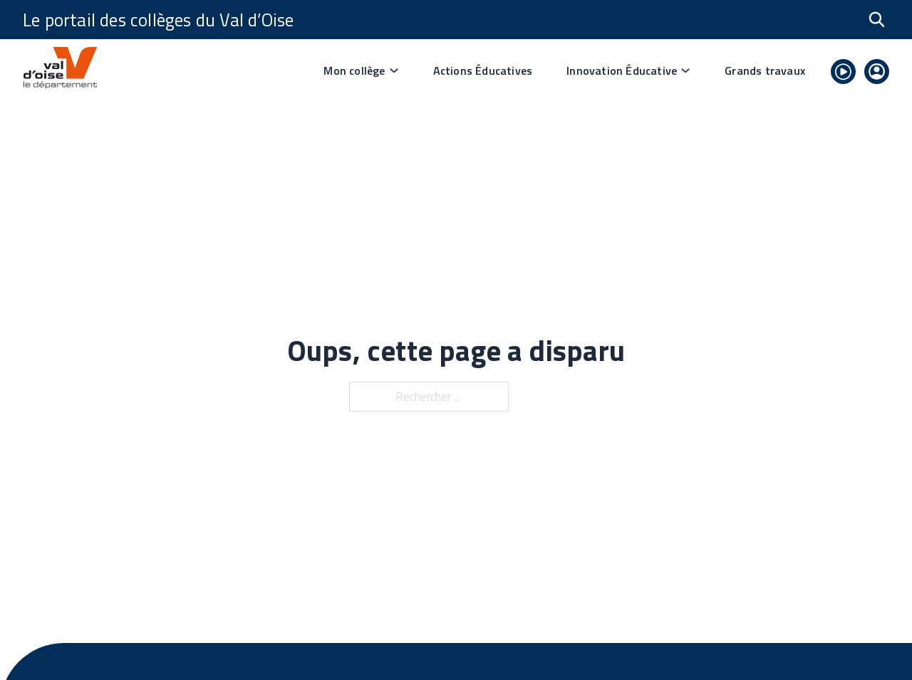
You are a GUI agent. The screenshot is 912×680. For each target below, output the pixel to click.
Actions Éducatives (483, 70)
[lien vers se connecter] (876, 74)
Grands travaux (765, 70)
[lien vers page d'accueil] (60, 70)
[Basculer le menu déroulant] (394, 70)
